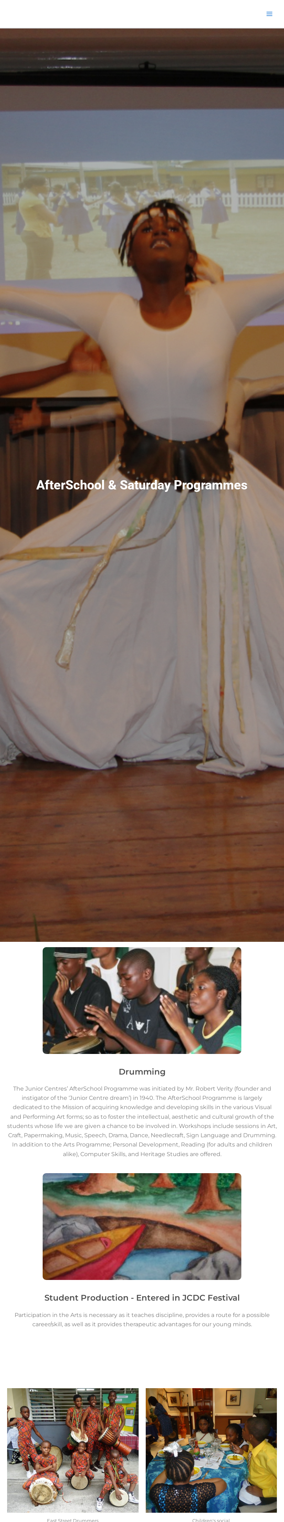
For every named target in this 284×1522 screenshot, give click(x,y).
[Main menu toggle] (269, 13)
